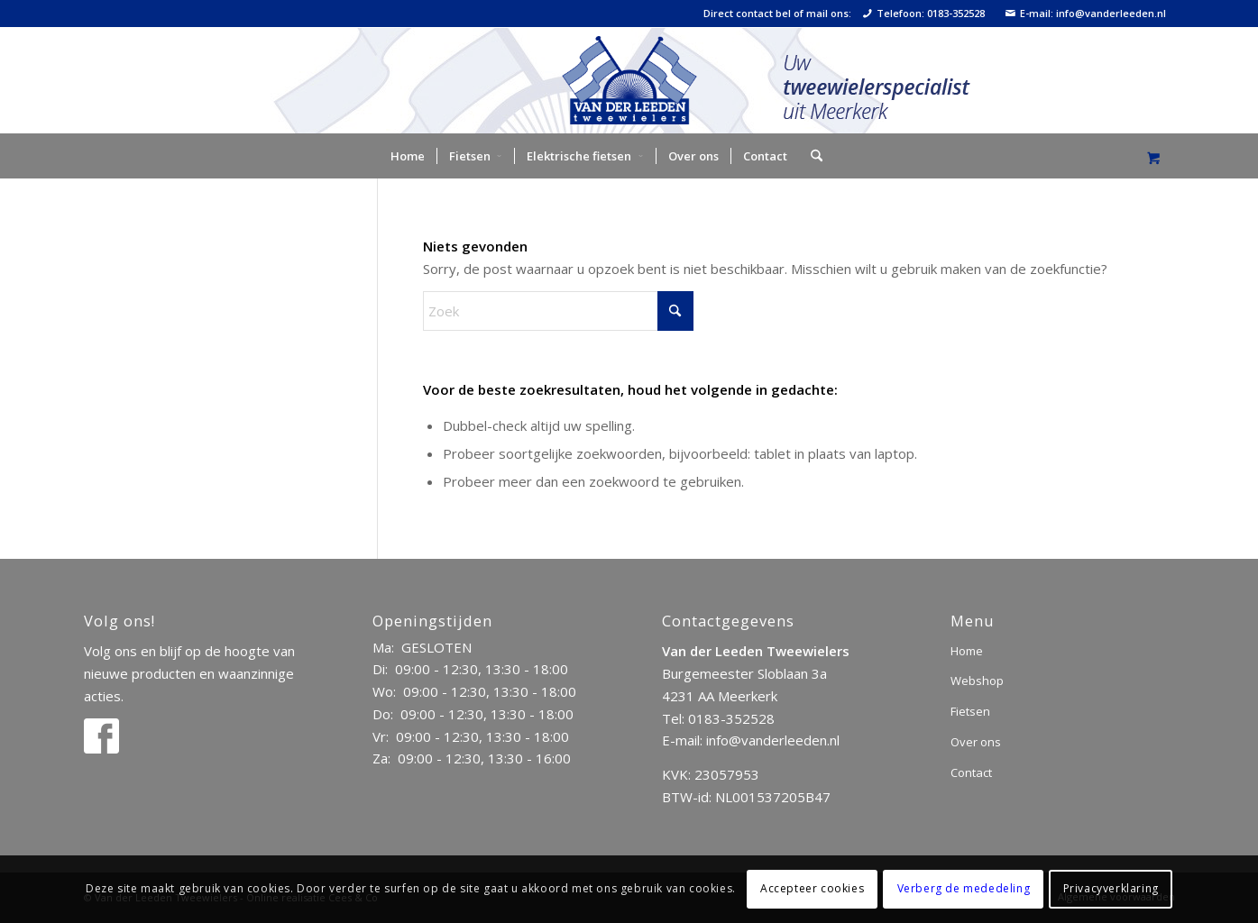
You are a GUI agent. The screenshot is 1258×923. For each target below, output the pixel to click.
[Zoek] (810, 155)
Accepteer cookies (812, 888)
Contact (971, 772)
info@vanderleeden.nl (773, 740)
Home (966, 651)
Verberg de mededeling (964, 888)
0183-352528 (731, 718)
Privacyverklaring (1111, 888)
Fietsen (970, 711)
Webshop (977, 680)
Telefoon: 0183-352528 (924, 13)
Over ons (975, 742)
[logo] (629, 80)
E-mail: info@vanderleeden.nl (1085, 13)
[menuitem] (407, 155)
